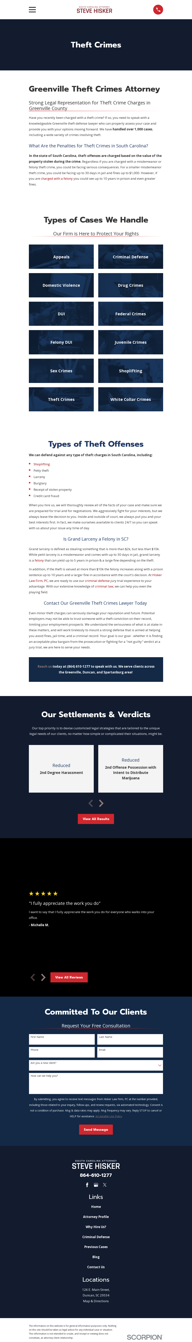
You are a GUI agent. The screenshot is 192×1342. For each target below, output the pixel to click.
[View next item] (101, 803)
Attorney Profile (96, 1217)
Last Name (105, 1037)
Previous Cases (96, 1247)
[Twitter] (105, 1185)
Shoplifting (42, 464)
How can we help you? (44, 1075)
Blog (96, 1257)
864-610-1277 (96, 1175)
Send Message (96, 1129)
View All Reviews (69, 977)
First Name (37, 1037)
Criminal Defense (96, 1237)
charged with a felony (57, 178)
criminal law (104, 586)
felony (39, 560)
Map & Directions (96, 1301)
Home (96, 1207)
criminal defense (97, 581)
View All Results (96, 819)
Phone (34, 1050)
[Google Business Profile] (96, 1185)
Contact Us (96, 1267)
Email (102, 1050)
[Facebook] (87, 1185)
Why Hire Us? (96, 1227)
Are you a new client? (43, 1063)
